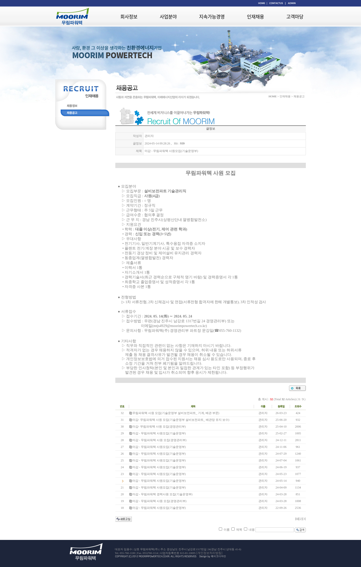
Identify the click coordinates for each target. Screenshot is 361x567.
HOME (272, 96)
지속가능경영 (212, 16)
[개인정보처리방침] (209, 553)
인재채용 (255, 16)
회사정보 (128, 16)
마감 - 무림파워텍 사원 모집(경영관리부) (159, 440)
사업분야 (168, 16)
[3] (304, 519)
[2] (300, 519)
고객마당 (294, 16)
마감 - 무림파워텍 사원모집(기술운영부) (159, 433)
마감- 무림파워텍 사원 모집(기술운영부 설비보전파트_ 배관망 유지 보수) (180, 420)
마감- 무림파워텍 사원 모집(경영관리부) (159, 426)
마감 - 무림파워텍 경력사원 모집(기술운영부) (162, 494)
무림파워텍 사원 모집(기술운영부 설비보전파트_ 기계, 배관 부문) (175, 413)
